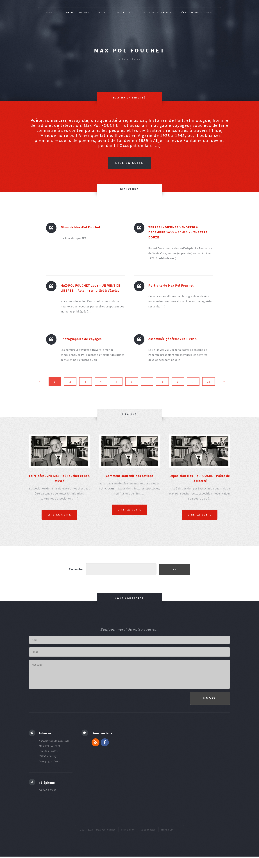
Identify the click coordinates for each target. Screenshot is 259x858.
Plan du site (128, 831)
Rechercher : (76, 569)
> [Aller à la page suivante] (224, 381)
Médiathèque (125, 12)
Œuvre (103, 12)
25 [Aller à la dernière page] (208, 381)
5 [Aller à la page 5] (116, 381)
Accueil (51, 12)
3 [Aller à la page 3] (85, 381)
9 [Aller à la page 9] (177, 381)
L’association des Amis (197, 12)
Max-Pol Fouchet (129, 50)
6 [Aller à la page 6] (131, 381)
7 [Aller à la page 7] (147, 381)
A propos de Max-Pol (158, 12)
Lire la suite (129, 163)
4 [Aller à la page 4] (101, 381)
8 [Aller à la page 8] (162, 381)
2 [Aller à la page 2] (70, 381)
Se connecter (147, 831)
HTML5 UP (167, 831)
